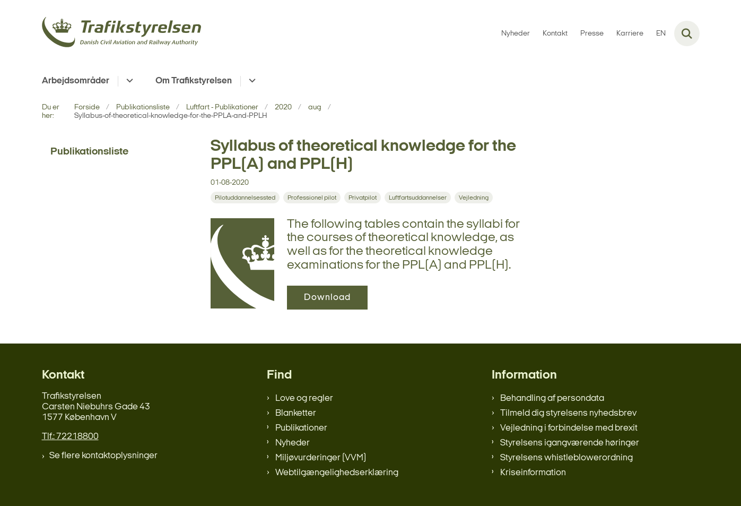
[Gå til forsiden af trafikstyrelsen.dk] (121, 33)
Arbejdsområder (75, 80)
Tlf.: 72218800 (70, 436)
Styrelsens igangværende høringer (569, 443)
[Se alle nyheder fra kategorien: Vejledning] (474, 197)
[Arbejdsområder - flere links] (128, 81)
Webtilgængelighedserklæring (336, 472)
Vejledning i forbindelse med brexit (569, 428)
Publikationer (301, 428)
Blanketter (295, 413)
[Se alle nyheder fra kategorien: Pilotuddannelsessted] (245, 197)
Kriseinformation (533, 472)
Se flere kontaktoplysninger (103, 455)
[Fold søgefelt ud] (687, 33)
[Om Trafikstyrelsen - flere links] (250, 81)
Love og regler (304, 398)
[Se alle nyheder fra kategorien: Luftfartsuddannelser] (418, 197)
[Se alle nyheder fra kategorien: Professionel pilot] (312, 197)
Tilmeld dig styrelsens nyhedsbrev (568, 413)
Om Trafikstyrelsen (193, 80)
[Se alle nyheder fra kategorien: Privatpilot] (362, 197)
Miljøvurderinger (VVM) (320, 457)
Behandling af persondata (552, 398)
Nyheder (292, 443)
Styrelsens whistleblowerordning (566, 457)
